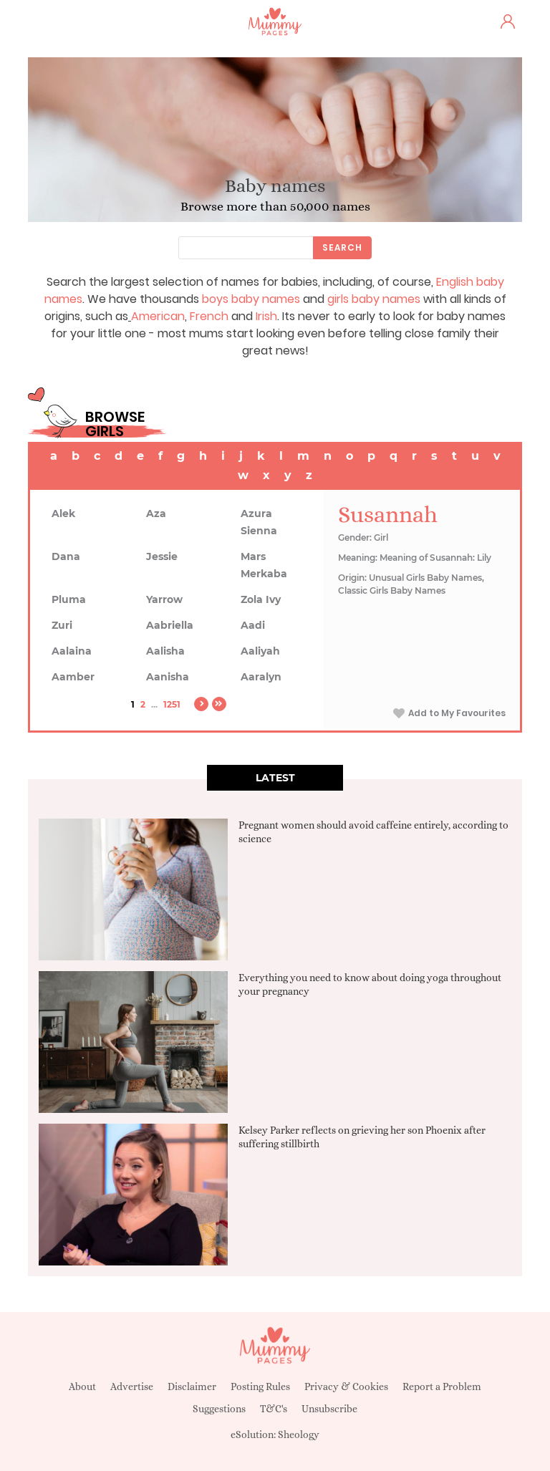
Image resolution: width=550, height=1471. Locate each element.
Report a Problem (441, 1386)
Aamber (73, 676)
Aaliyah (260, 651)
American (158, 316)
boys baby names (251, 299)
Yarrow (164, 599)
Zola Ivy (261, 599)
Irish (266, 316)
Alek (63, 513)
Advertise (131, 1386)
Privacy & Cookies (346, 1386)
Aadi (253, 625)
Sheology (298, 1434)
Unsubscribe (329, 1408)
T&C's (273, 1408)
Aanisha (167, 676)
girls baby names (373, 299)
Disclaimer (192, 1386)
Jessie (162, 556)
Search (342, 247)
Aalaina (72, 651)
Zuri (62, 625)
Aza (156, 513)
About (82, 1386)
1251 (171, 704)
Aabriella (169, 625)
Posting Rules (260, 1386)
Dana (66, 556)
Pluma (69, 599)
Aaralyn (261, 676)
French (209, 316)
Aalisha (165, 651)
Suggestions (219, 1408)
